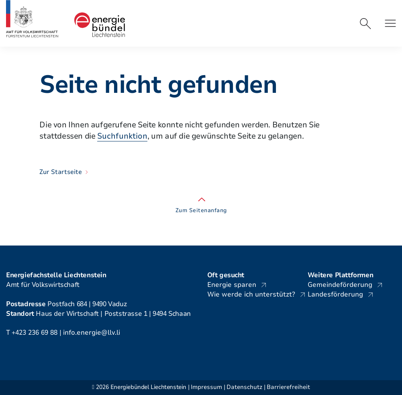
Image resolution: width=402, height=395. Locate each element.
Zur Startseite (60, 172)
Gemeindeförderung (340, 284)
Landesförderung (335, 294)
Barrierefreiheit (288, 387)
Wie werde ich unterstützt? (251, 294)
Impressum (206, 387)
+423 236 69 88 (34, 332)
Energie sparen (231, 284)
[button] (390, 23)
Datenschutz (244, 387)
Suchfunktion (122, 136)
